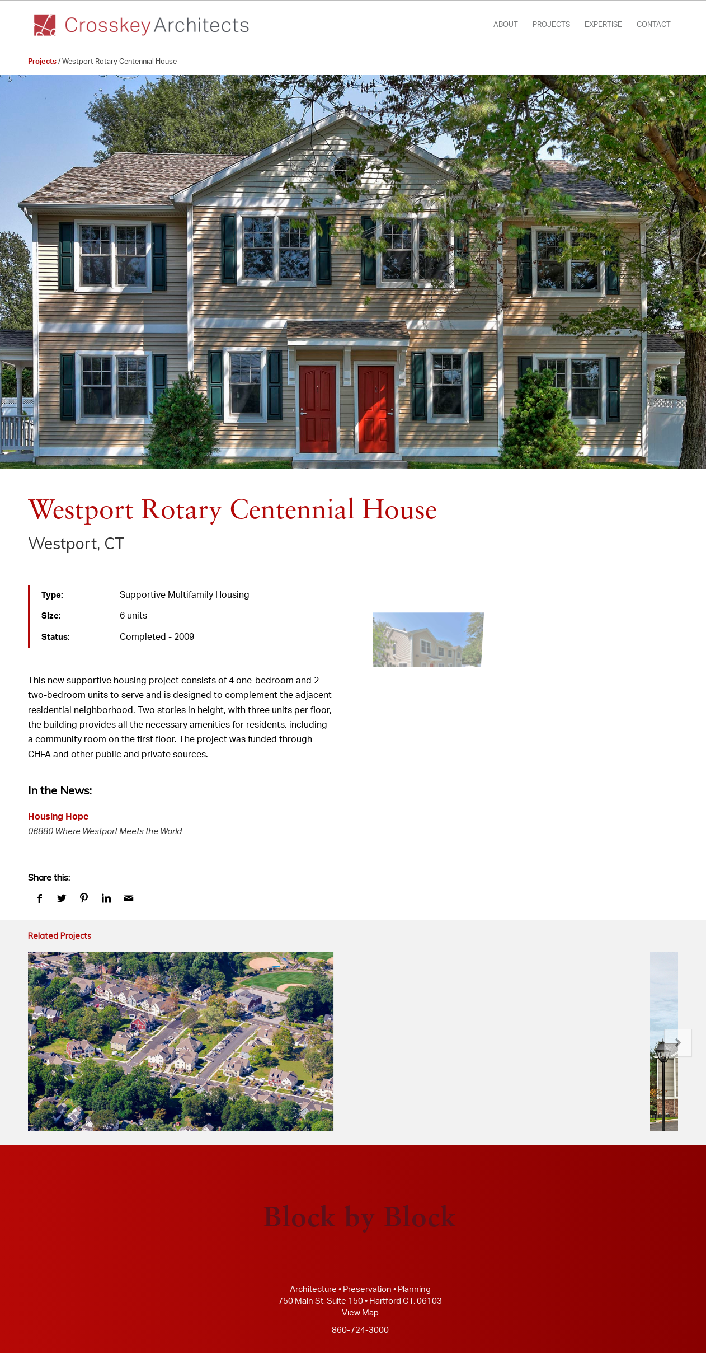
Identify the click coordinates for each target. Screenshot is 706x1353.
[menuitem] (505, 25)
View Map (360, 1313)
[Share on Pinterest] (84, 898)
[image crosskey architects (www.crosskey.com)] (424, 626)
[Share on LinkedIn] (106, 898)
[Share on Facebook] (39, 898)
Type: (52, 595)
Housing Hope (58, 816)
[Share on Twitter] (61, 898)
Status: (55, 637)
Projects (42, 61)
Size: (51, 616)
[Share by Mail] (128, 898)
